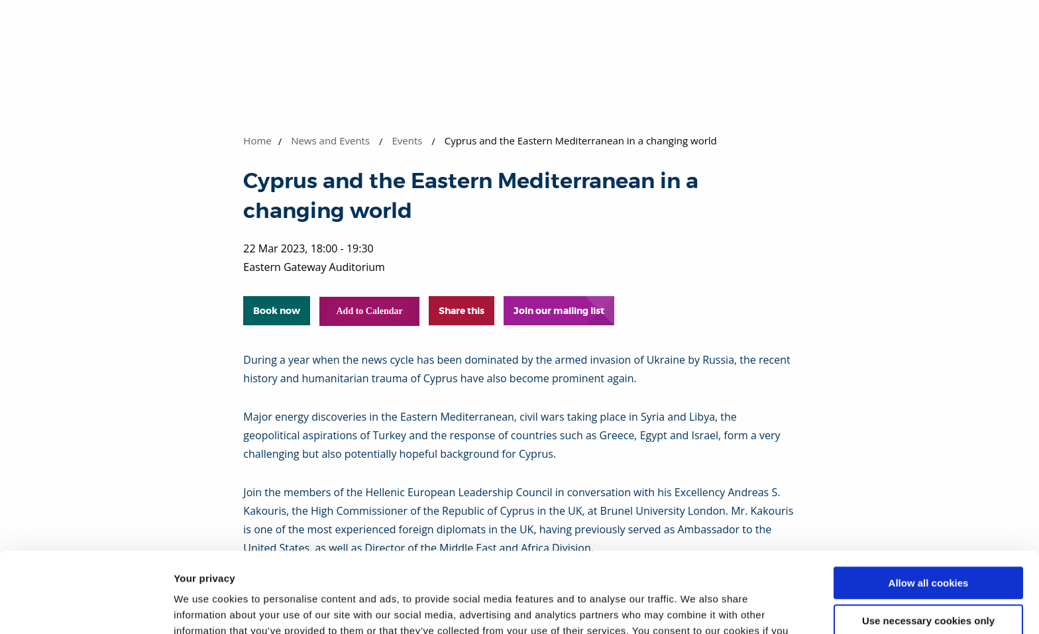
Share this (461, 311)
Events (407, 140)
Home (257, 140)
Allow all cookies (929, 507)
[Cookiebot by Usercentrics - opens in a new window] (86, 608)
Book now (276, 311)
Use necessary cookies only (928, 545)
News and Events (330, 140)
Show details (204, 607)
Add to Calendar (369, 311)
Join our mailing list (559, 311)
